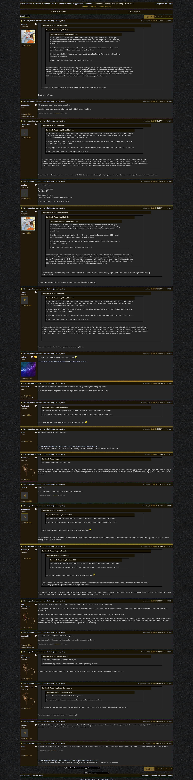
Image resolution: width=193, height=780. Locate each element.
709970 (170, 353)
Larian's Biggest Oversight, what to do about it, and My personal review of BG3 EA (68, 446)
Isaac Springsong (144, 683)
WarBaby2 (146, 506)
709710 (170, 121)
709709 (170, 101)
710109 (170, 652)
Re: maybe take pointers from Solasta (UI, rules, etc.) (44, 21)
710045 (170, 454)
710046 (170, 484)
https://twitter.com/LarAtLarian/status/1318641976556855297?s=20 (62, 361)
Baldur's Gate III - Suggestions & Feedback (75, 4)
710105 (170, 632)
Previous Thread (58, 12)
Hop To (66, 768)
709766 (170, 208)
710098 (170, 601)
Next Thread (135, 12)
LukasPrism (145, 181)
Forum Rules (25, 776)
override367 (145, 21)
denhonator (145, 546)
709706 (170, 21)
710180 (170, 721)
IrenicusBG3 (145, 402)
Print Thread (24, 16)
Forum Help (155, 776)
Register (159, 4)
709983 (170, 402)
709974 (170, 383)
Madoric (146, 121)
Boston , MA (30, 116)
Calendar (93, 7)
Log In (169, 4)
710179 (170, 683)
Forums (38, 4)
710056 (170, 546)
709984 (170, 429)
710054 (170, 506)
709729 (170, 181)
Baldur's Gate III (50, 4)
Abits (147, 454)
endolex (146, 101)
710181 (170, 743)
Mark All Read (37, 776)
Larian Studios (26, 4)
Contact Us (145, 776)
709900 (170, 289)
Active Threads (105, 7)
